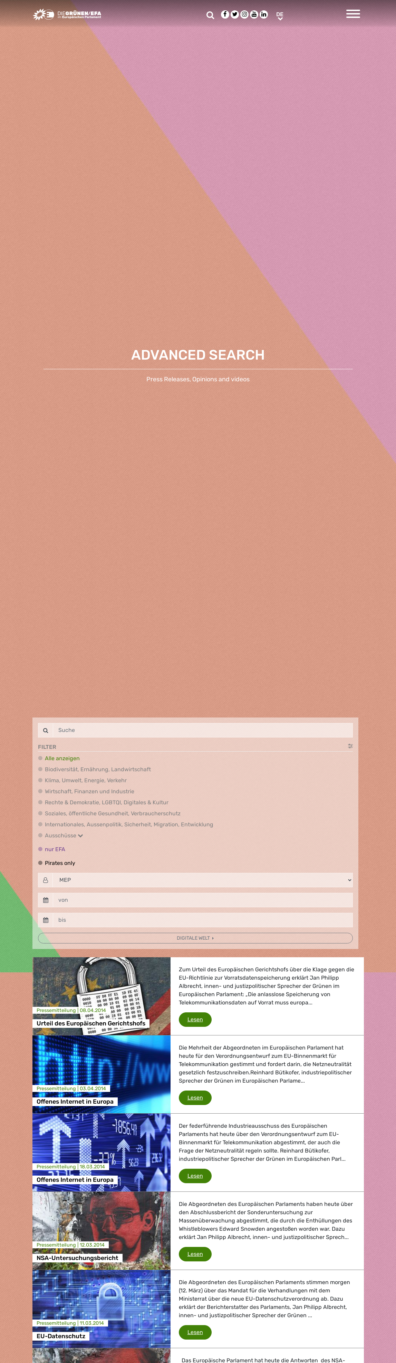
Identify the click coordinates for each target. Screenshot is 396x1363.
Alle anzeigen (62, 758)
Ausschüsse (64, 835)
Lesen (199, 1019)
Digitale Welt (194, 938)
